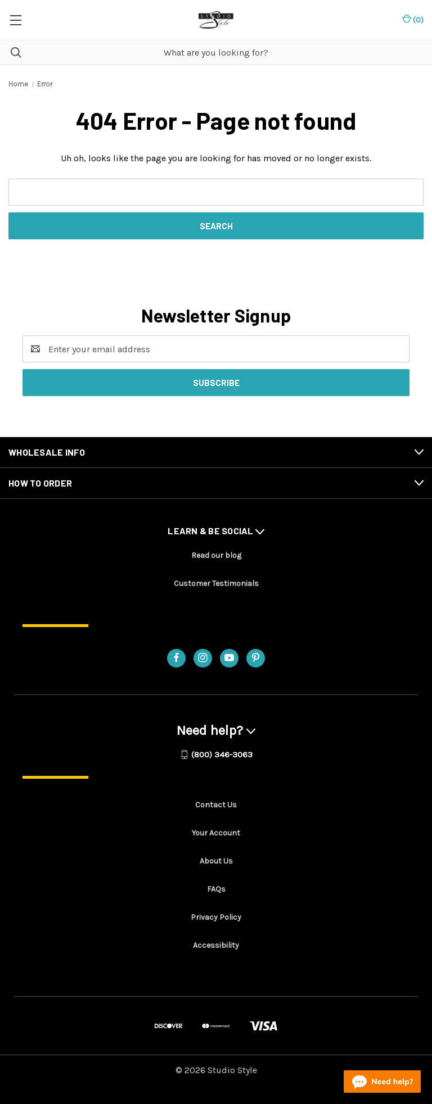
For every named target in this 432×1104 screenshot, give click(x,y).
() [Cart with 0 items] (413, 19)
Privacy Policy (216, 917)
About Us (216, 861)
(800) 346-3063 (222, 754)
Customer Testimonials (216, 583)
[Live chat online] (382, 1081)
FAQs (216, 889)
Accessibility (216, 945)
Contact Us (216, 805)
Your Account (216, 833)
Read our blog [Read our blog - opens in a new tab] (216, 555)
